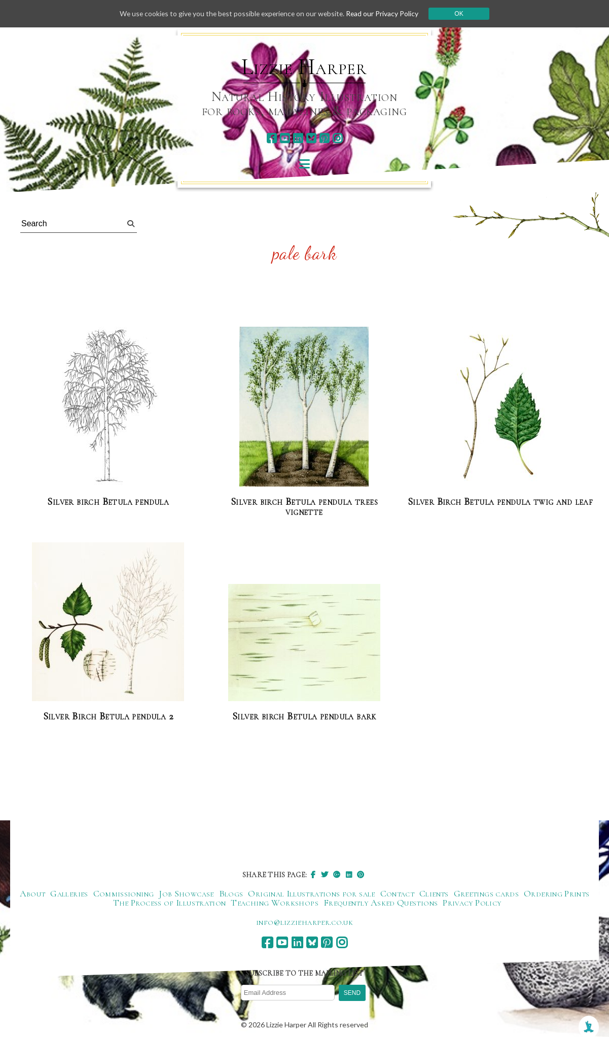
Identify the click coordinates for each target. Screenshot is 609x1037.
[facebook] (271, 138)
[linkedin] (298, 138)
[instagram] (337, 138)
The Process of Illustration (169, 902)
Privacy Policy (472, 902)
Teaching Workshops (274, 902)
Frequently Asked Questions (381, 902)
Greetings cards (486, 893)
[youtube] (285, 138)
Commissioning (123, 893)
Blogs (231, 893)
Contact (397, 893)
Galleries (69, 893)
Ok (462, 13)
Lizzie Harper (304, 67)
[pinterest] (324, 138)
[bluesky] (311, 138)
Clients (434, 893)
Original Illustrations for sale (311, 893)
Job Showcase (186, 893)
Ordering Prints (556, 893)
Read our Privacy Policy (385, 13)
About (33, 893)
